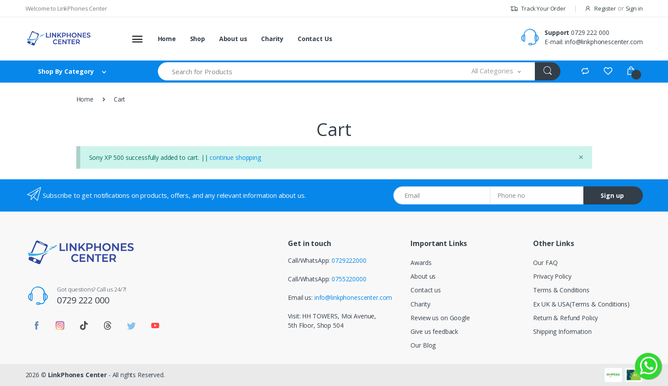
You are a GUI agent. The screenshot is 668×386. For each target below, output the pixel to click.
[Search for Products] (308, 71)
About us (233, 38)
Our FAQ (545, 262)
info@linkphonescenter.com (603, 42)
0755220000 (349, 279)
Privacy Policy (552, 276)
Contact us (426, 290)
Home (167, 38)
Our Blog (423, 345)
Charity (272, 38)
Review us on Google (440, 318)
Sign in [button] (634, 8)
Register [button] (605, 8)
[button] (496, 71)
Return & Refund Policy (565, 318)
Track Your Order (537, 8)
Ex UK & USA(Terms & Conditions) (581, 304)
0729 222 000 (590, 32)
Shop (197, 38)
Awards (421, 262)
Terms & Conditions (561, 290)
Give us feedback (434, 331)
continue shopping (235, 157)
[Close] (581, 157)
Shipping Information (562, 331)
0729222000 (349, 260)
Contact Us (315, 38)
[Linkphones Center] (59, 38)
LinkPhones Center (77, 375)
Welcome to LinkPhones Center (66, 8)
